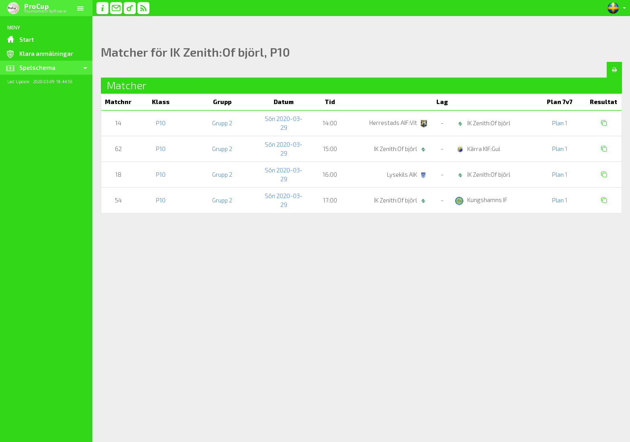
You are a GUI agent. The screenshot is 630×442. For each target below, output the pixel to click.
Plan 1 (559, 123)
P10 (161, 123)
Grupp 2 (222, 123)
